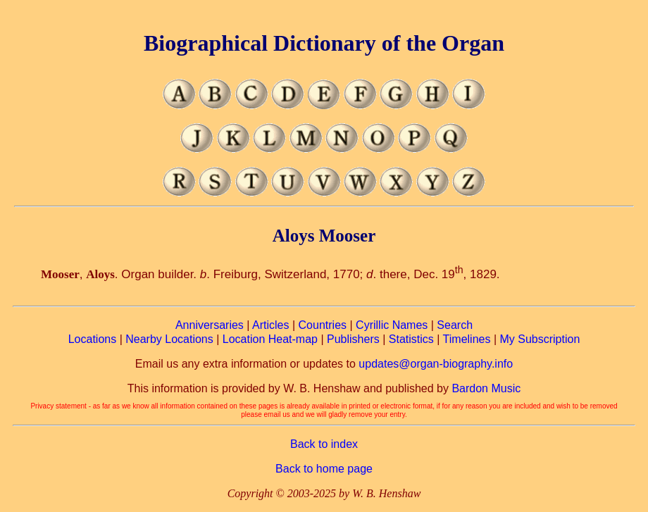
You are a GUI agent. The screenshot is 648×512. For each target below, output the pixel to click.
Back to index (324, 444)
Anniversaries (209, 325)
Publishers (353, 339)
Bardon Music (486, 388)
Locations (92, 339)
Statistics (411, 339)
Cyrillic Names (392, 325)
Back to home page (324, 469)
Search (455, 325)
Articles (270, 325)
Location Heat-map (270, 339)
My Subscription (539, 339)
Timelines (467, 339)
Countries (323, 325)
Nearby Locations (169, 339)
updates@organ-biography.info (436, 364)
